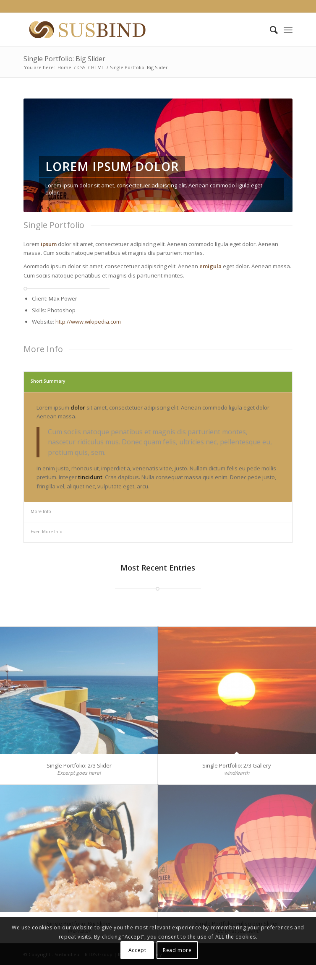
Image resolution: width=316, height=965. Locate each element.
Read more (177, 950)
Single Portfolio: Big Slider (64, 58)
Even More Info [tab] (47, 531)
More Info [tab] (41, 511)
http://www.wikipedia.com (88, 321)
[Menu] (288, 30)
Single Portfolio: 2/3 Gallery (236, 765)
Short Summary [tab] (48, 381)
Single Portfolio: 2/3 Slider (79, 765)
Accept (137, 950)
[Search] (269, 30)
